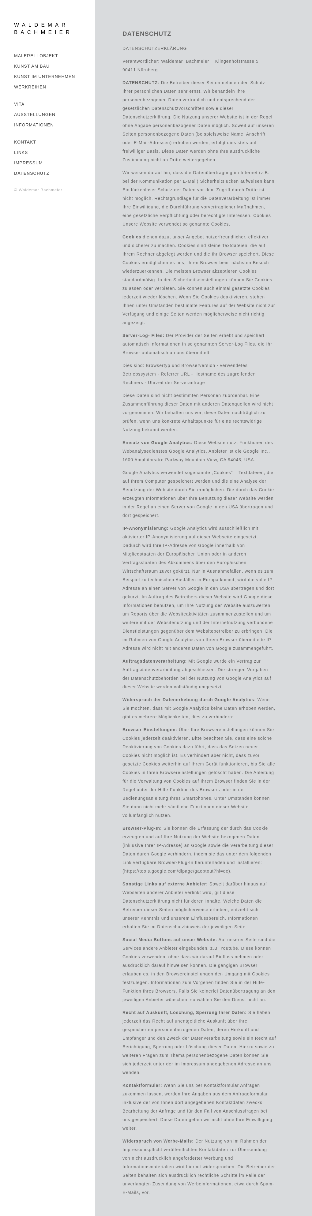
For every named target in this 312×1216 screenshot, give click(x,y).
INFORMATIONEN (34, 124)
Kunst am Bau (32, 66)
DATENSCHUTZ (31, 173)
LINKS (21, 152)
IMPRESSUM (28, 162)
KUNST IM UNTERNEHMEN (44, 76)
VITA (19, 104)
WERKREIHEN (30, 86)
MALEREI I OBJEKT (36, 55)
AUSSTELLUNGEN (34, 114)
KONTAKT (25, 142)
